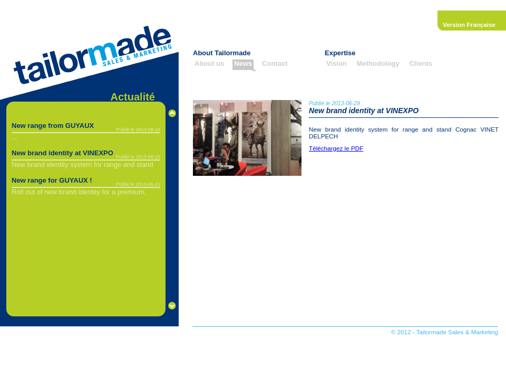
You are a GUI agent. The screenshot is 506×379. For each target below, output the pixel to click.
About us (209, 63)
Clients (421, 63)
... (14, 137)
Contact (274, 63)
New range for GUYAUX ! (52, 180)
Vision (336, 63)
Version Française (469, 24)
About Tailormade (222, 53)
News (243, 63)
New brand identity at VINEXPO (62, 153)
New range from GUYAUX (53, 125)
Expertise (340, 53)
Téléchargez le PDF (336, 148)
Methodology (378, 63)
